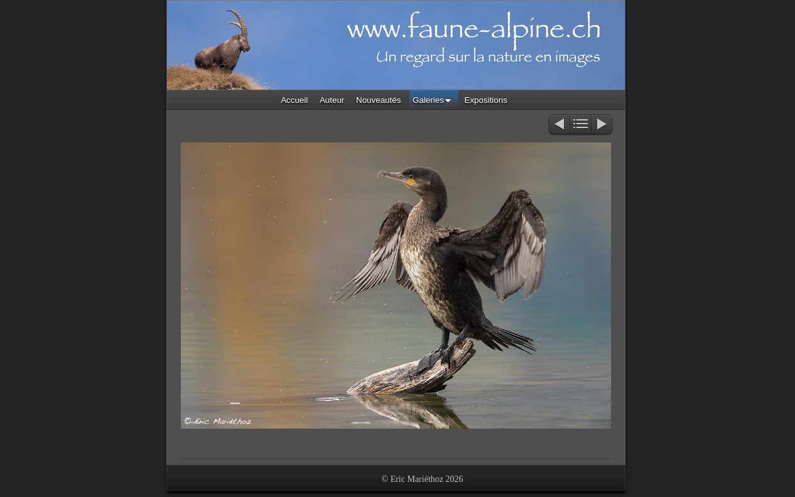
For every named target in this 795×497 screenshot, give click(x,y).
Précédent (559, 125)
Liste (581, 125)
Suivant (603, 125)
